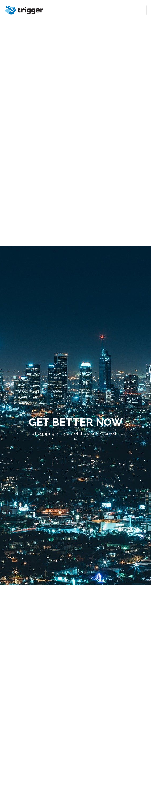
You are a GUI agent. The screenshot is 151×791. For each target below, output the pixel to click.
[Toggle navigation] (139, 10)
